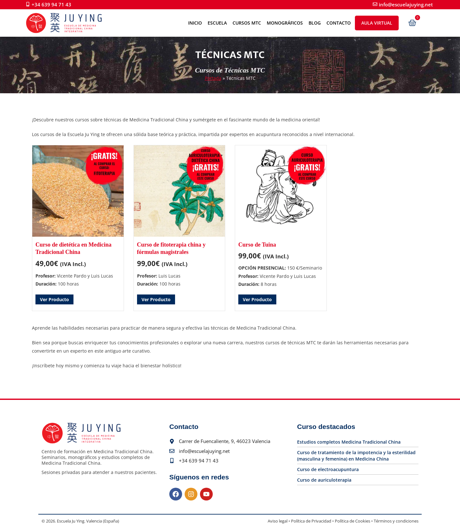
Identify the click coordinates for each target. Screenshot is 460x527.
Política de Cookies (352, 521)
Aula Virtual (376, 23)
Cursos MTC (247, 23)
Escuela (217, 23)
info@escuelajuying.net (406, 4)
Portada (213, 78)
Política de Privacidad (311, 521)
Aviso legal (278, 521)
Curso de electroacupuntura (328, 469)
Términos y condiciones (396, 521)
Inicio (195, 23)
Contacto (338, 23)
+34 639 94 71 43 (51, 4)
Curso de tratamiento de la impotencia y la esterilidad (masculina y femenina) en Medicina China (356, 455)
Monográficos (285, 23)
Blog (315, 23)
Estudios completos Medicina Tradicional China (349, 442)
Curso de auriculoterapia (324, 480)
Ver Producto (54, 299)
